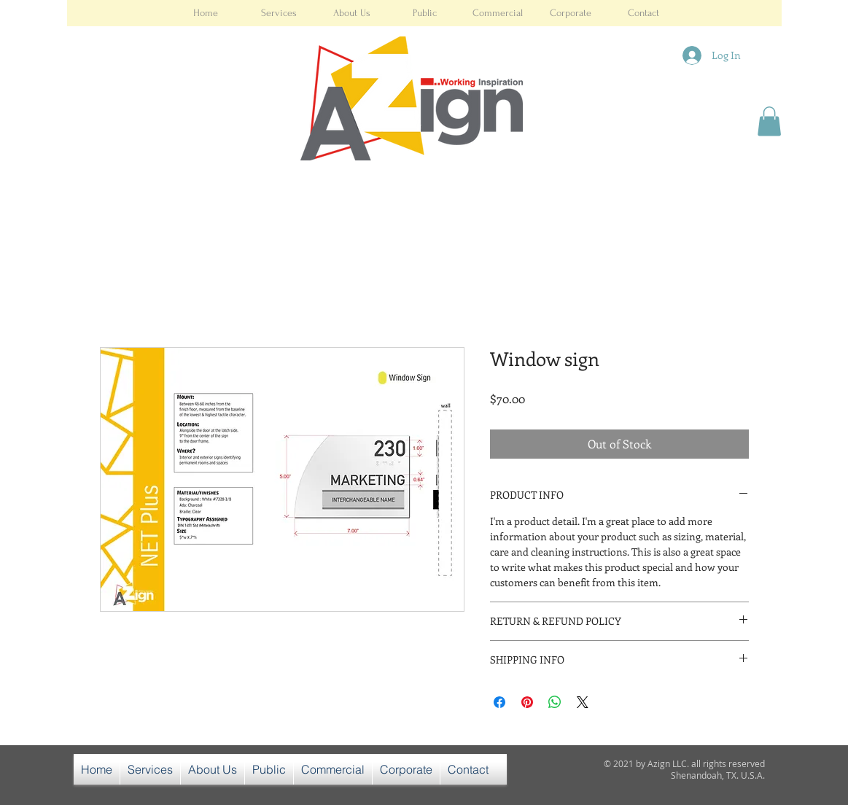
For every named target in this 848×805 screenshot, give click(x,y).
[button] (769, 121)
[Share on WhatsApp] (555, 702)
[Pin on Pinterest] (527, 702)
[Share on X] (582, 702)
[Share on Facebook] (499, 702)
